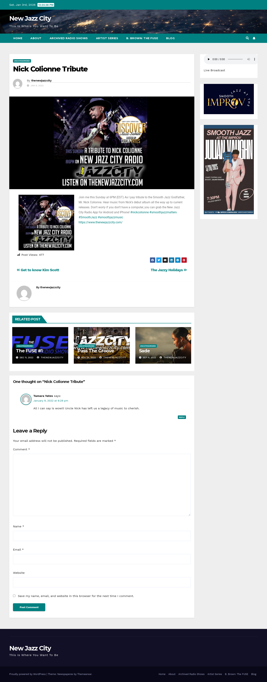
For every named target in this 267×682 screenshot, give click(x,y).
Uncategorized (22, 61)
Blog (170, 38)
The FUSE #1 (29, 350)
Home (17, 38)
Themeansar (84, 674)
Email (18, 549)
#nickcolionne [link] (139, 212)
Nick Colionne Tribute (50, 69)
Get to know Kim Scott (38, 270)
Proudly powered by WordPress (28, 674)
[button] (247, 38)
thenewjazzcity (41, 80)
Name (18, 526)
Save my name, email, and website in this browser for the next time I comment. (76, 596)
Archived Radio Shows (69, 38)
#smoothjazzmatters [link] (163, 212)
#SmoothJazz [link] (88, 217)
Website (19, 573)
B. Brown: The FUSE (142, 38)
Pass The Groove (96, 350)
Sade (144, 350)
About (36, 38)
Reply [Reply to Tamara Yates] (182, 417)
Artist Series (107, 38)
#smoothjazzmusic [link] (110, 217)
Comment (21, 449)
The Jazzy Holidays (169, 270)
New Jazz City (30, 18)
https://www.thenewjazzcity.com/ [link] (101, 222)
